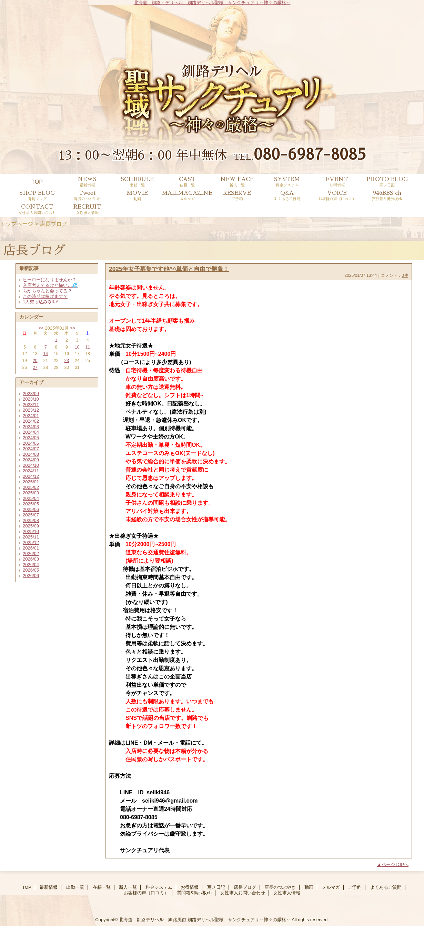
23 (66, 360)
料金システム (158, 887)
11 (87, 347)
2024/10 (31, 465)
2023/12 (31, 410)
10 (77, 347)
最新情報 (49, 887)
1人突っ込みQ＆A (41, 301)
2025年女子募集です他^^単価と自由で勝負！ (169, 268)
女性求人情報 (286, 892)
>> (72, 328)
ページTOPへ (395, 864)
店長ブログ (245, 887)
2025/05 (31, 503)
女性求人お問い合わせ (242, 892)
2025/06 (31, 509)
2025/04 (31, 498)
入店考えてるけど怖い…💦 (50, 285)
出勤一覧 (75, 887)
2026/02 (31, 553)
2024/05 (31, 437)
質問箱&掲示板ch (194, 892)
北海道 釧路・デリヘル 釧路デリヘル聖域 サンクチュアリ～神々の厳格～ (212, 2)
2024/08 (31, 454)
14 (45, 353)
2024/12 (31, 476)
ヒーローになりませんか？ (50, 279)
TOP (37, 182)
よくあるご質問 (386, 887)
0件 (405, 275)
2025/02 (31, 487)
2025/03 (31, 492)
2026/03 (31, 559)
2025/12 (31, 542)
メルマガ (331, 887)
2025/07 (31, 514)
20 (35, 360)
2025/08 (31, 520)
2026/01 (31, 548)
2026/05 (31, 570)
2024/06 (31, 443)
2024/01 (31, 415)
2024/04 (31, 432)
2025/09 (31, 526)
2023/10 (31, 399)
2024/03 (31, 426)
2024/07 (31, 448)
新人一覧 (128, 887)
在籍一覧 (102, 887)
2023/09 (31, 393)
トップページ (16, 224)
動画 (308, 887)
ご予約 (355, 887)
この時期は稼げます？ (45, 296)
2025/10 (31, 531)
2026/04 (31, 564)
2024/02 (31, 421)
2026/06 (31, 575)
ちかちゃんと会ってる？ (47, 290)
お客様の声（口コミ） (146, 892)
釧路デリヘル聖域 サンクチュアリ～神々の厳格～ (239, 919)
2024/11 (31, 470)
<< (40, 328)
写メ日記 (216, 887)
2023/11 (31, 404)
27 (35, 367)
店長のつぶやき (280, 887)
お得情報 (190, 887)
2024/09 (31, 459)
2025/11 (31, 537)
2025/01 (31, 481)
